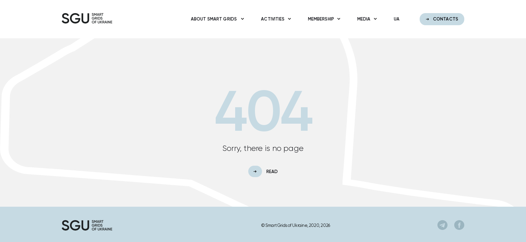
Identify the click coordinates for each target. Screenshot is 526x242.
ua (397, 19)
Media (365, 19)
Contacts (442, 19)
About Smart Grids (216, 19)
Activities (274, 19)
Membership (322, 19)
